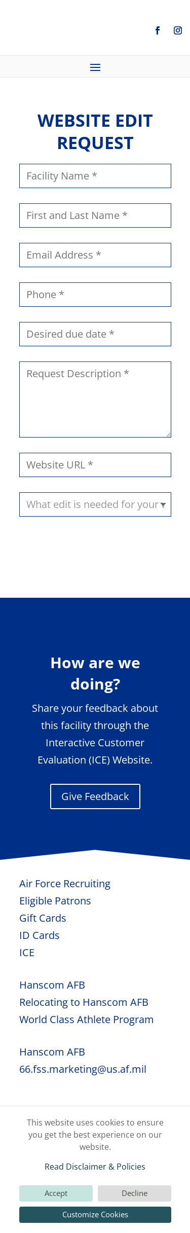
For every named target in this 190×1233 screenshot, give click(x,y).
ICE (26, 952)
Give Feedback (95, 796)
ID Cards (39, 935)
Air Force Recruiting (64, 883)
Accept (56, 1193)
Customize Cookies (95, 1214)
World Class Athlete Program (86, 1019)
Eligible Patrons (55, 901)
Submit (143, 549)
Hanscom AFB (52, 985)
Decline (134, 1193)
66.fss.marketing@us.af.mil (82, 1069)
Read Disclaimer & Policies (95, 1166)
